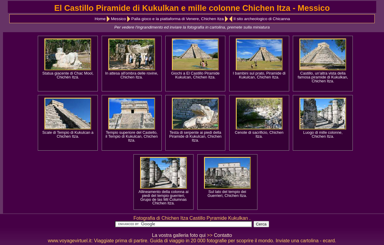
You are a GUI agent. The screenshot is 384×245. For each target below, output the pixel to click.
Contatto (223, 235)
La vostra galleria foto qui (179, 235)
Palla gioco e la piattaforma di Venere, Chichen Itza (177, 19)
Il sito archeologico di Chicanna (261, 19)
